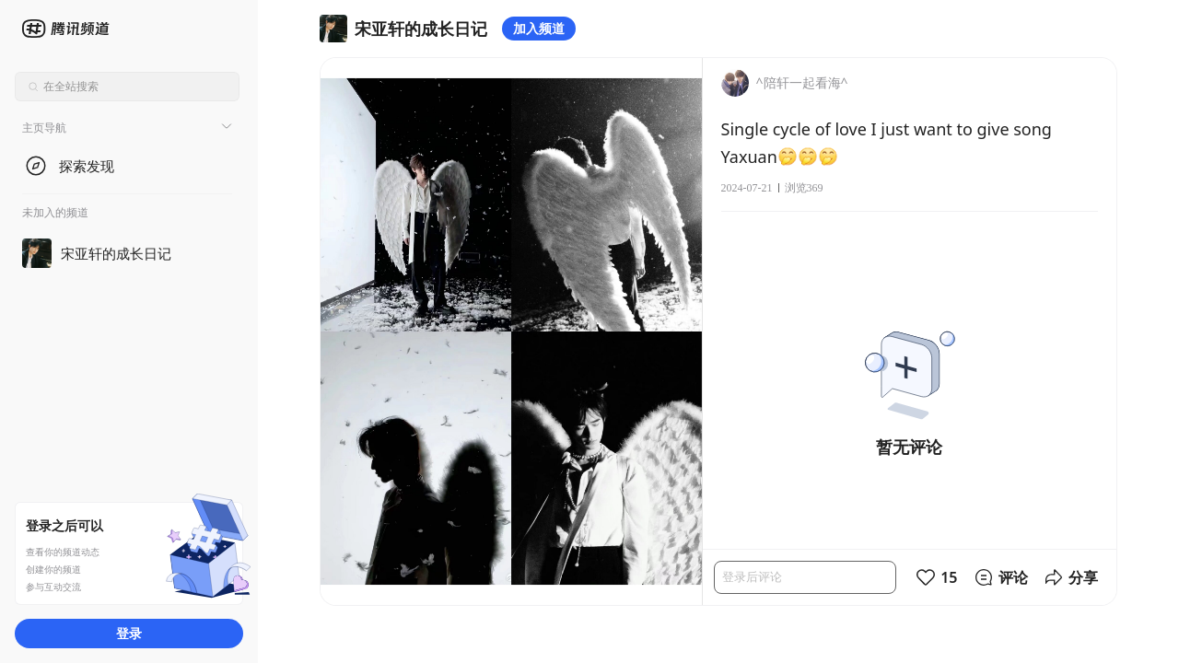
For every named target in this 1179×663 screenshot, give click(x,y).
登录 (129, 633)
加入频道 (539, 28)
